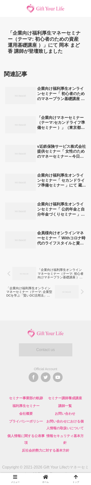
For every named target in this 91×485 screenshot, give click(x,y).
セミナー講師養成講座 (65, 398)
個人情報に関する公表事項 (26, 439)
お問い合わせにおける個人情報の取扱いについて (65, 424)
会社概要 (26, 413)
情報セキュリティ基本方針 (65, 439)
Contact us (45, 350)
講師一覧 (65, 406)
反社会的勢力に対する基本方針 (45, 450)
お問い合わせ (65, 413)
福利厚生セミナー (26, 406)
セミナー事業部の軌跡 (26, 398)
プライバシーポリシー (26, 421)
